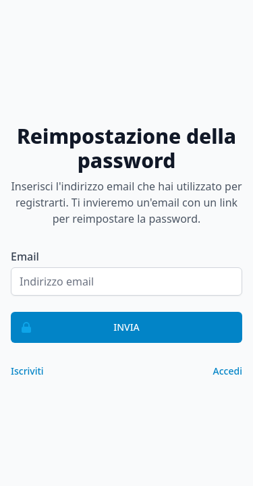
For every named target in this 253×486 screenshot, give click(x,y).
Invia (75, 327)
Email (25, 256)
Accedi (227, 370)
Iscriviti (27, 370)
